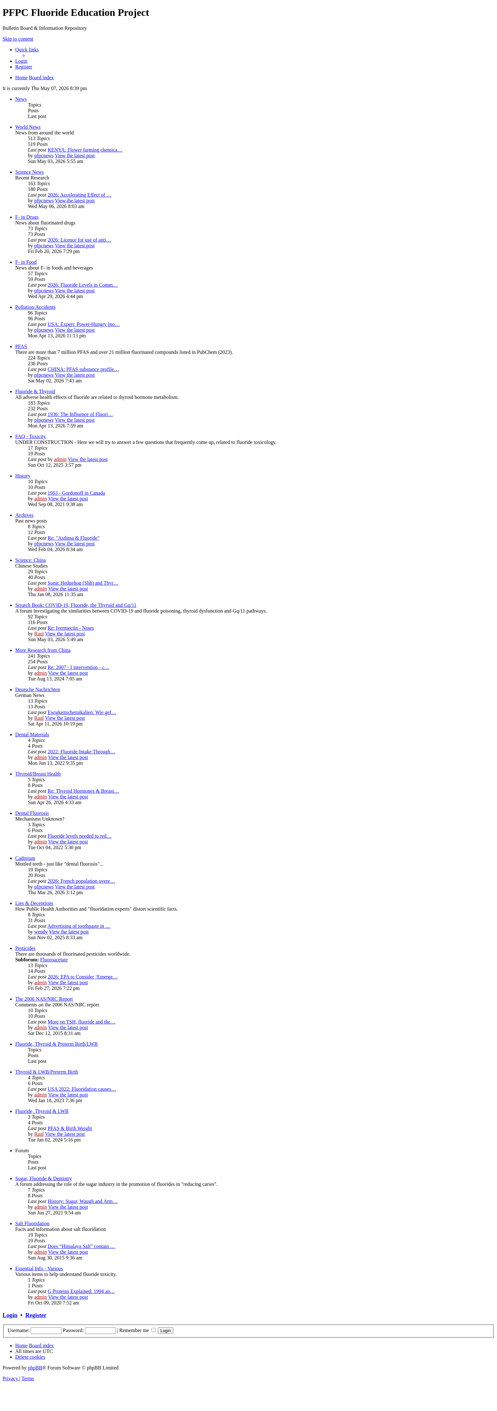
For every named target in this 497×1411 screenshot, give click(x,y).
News (21, 99)
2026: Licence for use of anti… (79, 240)
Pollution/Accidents (35, 307)
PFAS (21, 346)
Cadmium (25, 858)
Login (10, 1315)
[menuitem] (21, 61)
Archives (24, 515)
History (22, 475)
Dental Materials (32, 734)
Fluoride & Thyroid (35, 391)
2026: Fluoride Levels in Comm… (83, 285)
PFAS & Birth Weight (70, 1128)
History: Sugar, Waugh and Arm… (83, 1201)
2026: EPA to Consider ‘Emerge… (83, 976)
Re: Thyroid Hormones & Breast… (83, 791)
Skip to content (18, 39)
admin (60, 459)
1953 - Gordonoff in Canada (76, 493)
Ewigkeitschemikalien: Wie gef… (82, 712)
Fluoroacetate (54, 959)
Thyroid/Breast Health (38, 774)
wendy (41, 931)
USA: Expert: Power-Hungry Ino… (84, 324)
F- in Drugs (27, 217)
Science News (29, 172)
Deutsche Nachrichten (37, 689)
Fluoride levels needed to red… (80, 836)
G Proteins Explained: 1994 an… (81, 1291)
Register (35, 1315)
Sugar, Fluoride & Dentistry (43, 1178)
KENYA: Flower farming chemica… (85, 150)
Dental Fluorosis (32, 813)
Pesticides (25, 948)
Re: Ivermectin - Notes (71, 628)
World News (28, 127)
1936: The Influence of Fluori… (80, 414)
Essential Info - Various (39, 1268)
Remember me (137, 1330)
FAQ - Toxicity (30, 436)
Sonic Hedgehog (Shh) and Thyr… (83, 583)
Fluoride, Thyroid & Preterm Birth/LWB (56, 1044)
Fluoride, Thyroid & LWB (41, 1111)
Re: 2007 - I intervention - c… (78, 667)
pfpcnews (44, 155)
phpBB (35, 1367)
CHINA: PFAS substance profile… (83, 369)
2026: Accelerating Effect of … (79, 195)
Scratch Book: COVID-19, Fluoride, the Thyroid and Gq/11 (76, 605)
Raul (39, 633)
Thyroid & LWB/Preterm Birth (46, 1072)
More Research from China (43, 650)
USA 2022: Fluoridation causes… (82, 1089)
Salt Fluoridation (32, 1223)
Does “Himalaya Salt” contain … (81, 1246)
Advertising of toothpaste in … (78, 926)
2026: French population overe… (81, 881)
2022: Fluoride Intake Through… (81, 751)
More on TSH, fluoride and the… (81, 1021)
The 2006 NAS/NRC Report (44, 999)
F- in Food (26, 262)
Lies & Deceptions (34, 903)
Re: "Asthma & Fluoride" (74, 538)
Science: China (30, 560)
